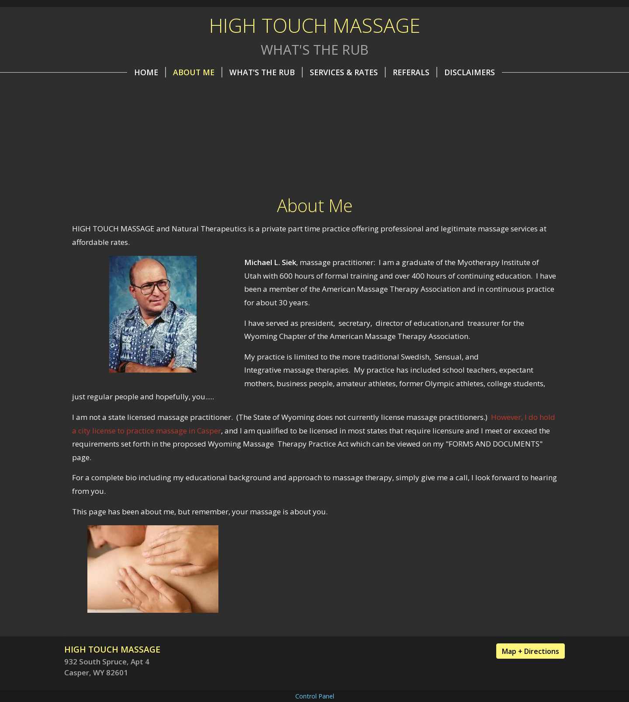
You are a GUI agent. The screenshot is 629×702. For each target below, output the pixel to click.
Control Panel (314, 696)
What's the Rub (266, 72)
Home (150, 72)
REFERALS (415, 72)
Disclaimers (469, 72)
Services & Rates (348, 72)
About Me (197, 72)
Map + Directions (530, 651)
